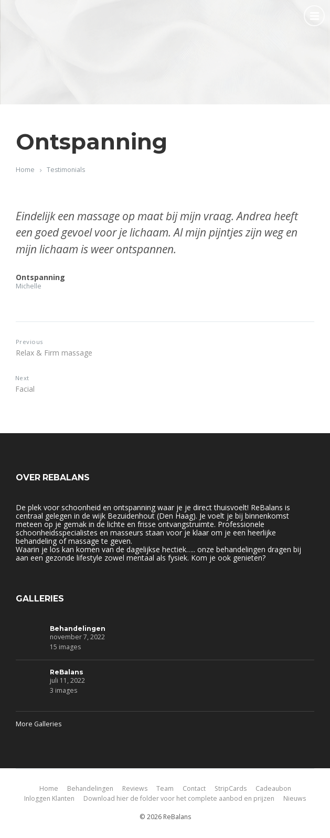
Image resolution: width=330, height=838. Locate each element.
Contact (194, 788)
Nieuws (294, 798)
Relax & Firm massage (54, 353)
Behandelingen (77, 628)
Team (165, 788)
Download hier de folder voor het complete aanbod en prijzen (178, 798)
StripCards (231, 788)
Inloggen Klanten (49, 798)
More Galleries (38, 723)
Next (22, 378)
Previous (29, 342)
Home (25, 169)
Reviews (134, 788)
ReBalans (66, 672)
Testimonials (66, 169)
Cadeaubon (273, 788)
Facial (25, 389)
